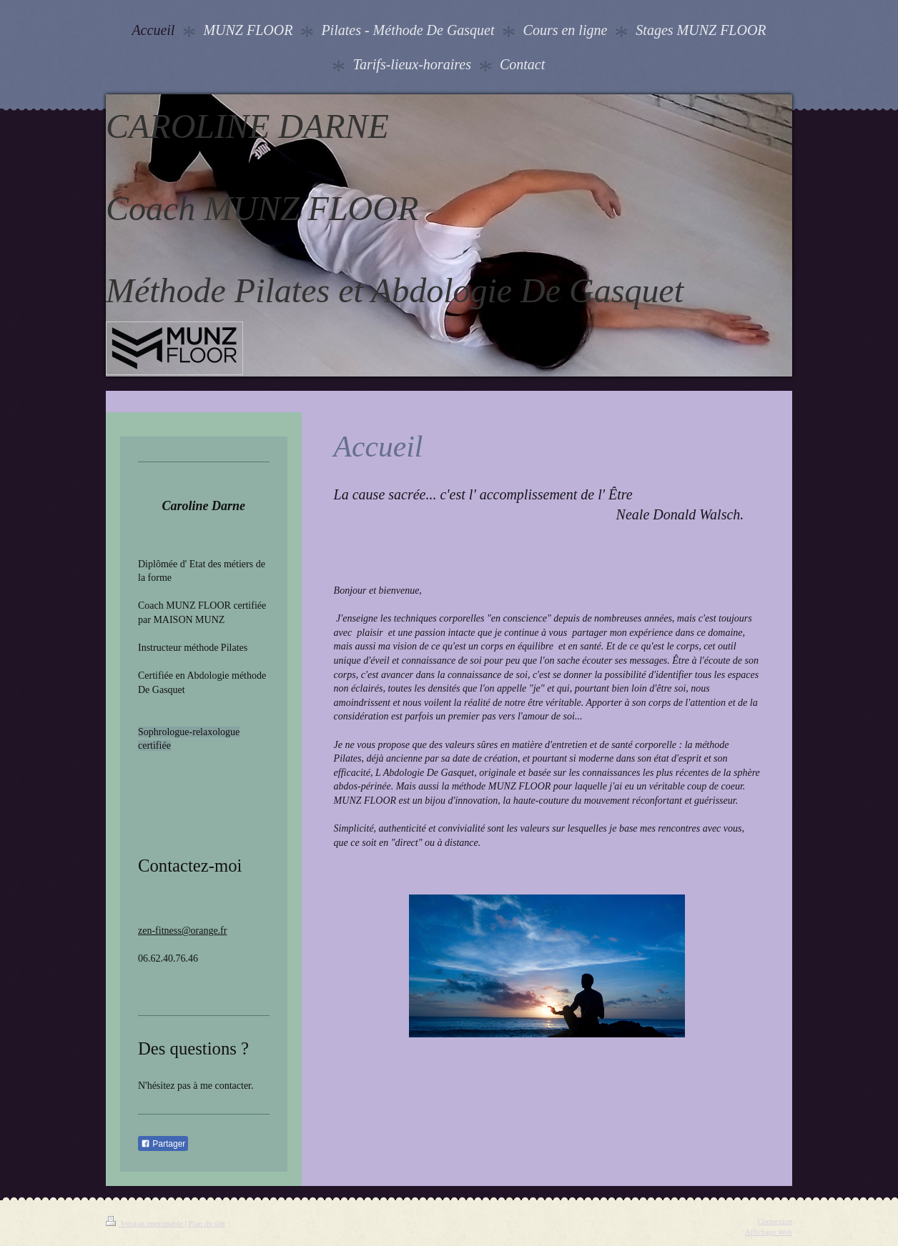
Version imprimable (145, 1223)
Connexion (775, 1221)
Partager (163, 1144)
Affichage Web (768, 1231)
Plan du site (206, 1223)
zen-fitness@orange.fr (182, 930)
